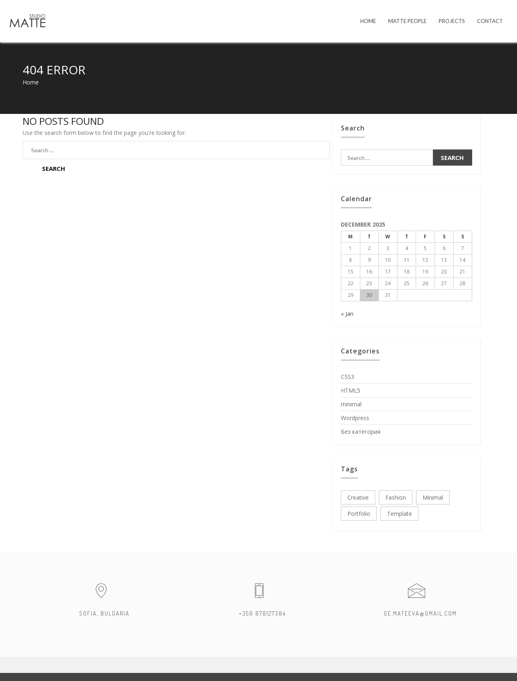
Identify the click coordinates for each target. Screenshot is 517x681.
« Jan (347, 313)
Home (31, 82)
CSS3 (347, 376)
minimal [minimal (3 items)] (432, 497)
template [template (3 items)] (399, 513)
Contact (490, 21)
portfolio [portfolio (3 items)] (358, 513)
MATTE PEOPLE (407, 21)
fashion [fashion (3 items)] (395, 497)
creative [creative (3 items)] (358, 497)
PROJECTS (452, 21)
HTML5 (350, 390)
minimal (351, 404)
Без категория (360, 431)
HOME (368, 21)
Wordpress (355, 418)
